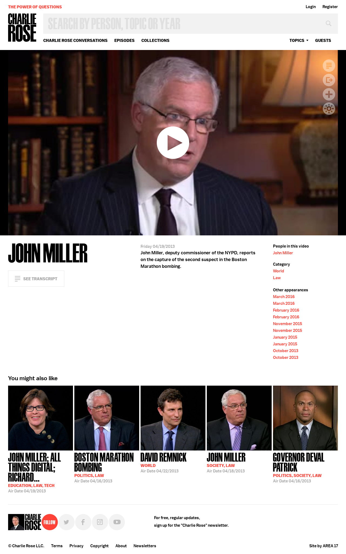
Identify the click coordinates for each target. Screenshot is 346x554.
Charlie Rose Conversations (75, 40)
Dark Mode (329, 108)
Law (277, 278)
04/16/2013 (106, 467)
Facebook (83, 522)
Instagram (100, 522)
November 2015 (287, 323)
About (121, 546)
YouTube (117, 522)
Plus (329, 94)
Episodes (124, 40)
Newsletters (145, 546)
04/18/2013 (226, 462)
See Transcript (40, 278)
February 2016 (286, 310)
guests (323, 40)
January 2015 (285, 337)
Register (330, 6)
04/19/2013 (40, 472)
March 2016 (284, 296)
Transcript (329, 65)
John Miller (283, 253)
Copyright (99, 546)
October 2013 (285, 350)
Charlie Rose (22, 28)
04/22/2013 (164, 462)
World (278, 271)
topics (297, 40)
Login (311, 6)
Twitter (66, 522)
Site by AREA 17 (323, 546)
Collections (155, 40)
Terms (57, 546)
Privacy (76, 546)
